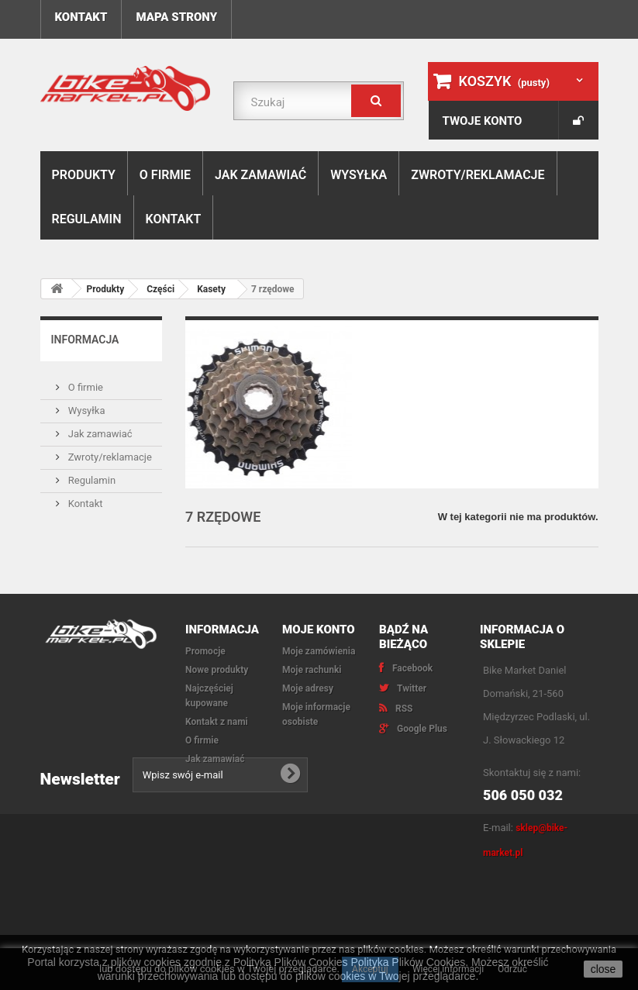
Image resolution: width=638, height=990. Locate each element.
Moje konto (318, 629)
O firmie (165, 174)
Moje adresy (307, 688)
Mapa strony (176, 17)
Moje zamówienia (318, 651)
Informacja (85, 339)
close (603, 969)
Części (160, 289)
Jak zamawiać (260, 174)
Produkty (84, 174)
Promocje (205, 651)
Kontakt (81, 17)
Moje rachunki (312, 669)
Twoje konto (482, 121)
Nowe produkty (216, 669)
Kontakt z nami (216, 721)
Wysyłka (358, 174)
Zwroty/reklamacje (477, 174)
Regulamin (87, 219)
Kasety (211, 289)
